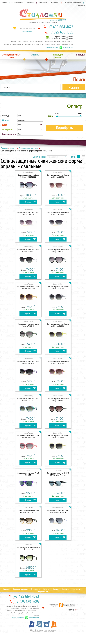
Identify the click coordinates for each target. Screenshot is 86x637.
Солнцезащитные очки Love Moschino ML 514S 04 (57, 511)
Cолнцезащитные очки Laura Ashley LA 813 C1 (58, 400)
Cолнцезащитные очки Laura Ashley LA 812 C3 (58, 362)
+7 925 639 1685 (61, 32)
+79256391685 (66, 47)
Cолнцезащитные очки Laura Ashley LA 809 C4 (28, 250)
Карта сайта (43, 592)
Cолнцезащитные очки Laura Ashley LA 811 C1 (58, 250)
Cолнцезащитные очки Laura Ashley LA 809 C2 (28, 213)
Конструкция (9, 134)
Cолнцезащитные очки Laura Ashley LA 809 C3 (58, 213)
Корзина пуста (27, 28)
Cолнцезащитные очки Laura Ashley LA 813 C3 (58, 437)
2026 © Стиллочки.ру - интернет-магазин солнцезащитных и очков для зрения (43, 630)
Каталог (30, 3)
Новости (43, 3)
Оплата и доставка (72, 3)
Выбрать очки (27, 31)
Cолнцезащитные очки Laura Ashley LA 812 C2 (28, 362)
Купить (28, 202)
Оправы (35, 55)
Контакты (80, 5)
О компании (17, 3)
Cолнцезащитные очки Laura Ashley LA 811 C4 (28, 325)
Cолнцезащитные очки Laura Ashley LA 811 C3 (58, 288)
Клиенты (55, 3)
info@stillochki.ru (52, 47)
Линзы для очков (57, 56)
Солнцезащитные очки (11, 56)
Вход (4, 3)
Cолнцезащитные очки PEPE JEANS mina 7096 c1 (58, 474)
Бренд (5, 115)
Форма (5, 120)
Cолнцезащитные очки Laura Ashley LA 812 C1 (58, 325)
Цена (50, 116)
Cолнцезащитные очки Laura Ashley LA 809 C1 (58, 176)
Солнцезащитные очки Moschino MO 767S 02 (28, 549)
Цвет (4, 125)
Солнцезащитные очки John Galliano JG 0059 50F (28, 511)
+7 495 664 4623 (60, 27)
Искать (74, 87)
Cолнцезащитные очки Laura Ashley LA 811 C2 (28, 288)
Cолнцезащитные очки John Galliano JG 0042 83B (28, 176)
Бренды (80, 55)
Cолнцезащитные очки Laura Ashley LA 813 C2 (28, 437)
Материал (7, 129)
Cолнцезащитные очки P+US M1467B (28, 474)
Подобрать (64, 128)
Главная (6, 589)
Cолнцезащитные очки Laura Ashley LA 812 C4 (28, 400)
